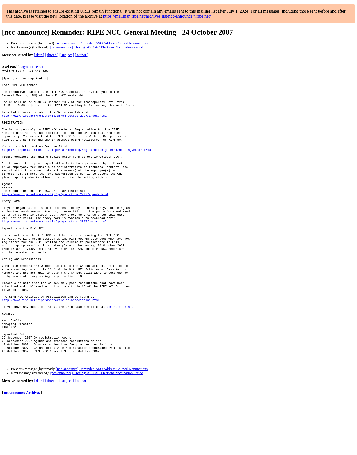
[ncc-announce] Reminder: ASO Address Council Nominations (102, 43)
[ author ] (82, 55)
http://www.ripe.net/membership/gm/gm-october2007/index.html (54, 124)
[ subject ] (66, 55)
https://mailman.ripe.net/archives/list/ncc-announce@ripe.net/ (157, 16)
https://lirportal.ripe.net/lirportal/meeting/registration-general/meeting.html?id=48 (76, 165)
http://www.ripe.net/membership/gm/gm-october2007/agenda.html (55, 218)
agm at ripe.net (32, 67)
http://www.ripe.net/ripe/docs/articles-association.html (50, 345)
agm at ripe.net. (121, 353)
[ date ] (39, 55)
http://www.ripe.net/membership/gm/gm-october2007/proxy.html (54, 251)
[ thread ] (52, 55)
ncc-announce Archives (22, 449)
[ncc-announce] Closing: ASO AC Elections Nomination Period (96, 47)
